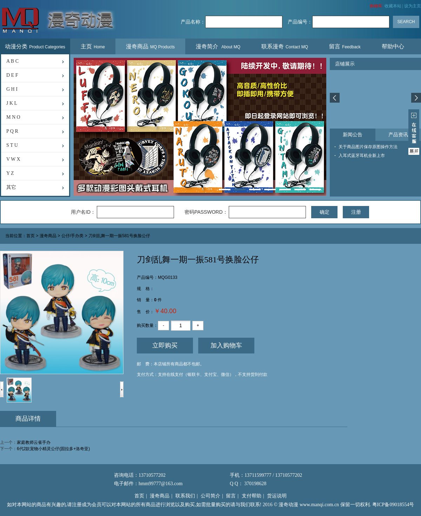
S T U (12, 145)
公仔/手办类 (72, 236)
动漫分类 (35, 46)
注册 (356, 212)
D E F (12, 75)
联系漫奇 (284, 46)
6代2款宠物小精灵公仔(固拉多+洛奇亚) (53, 448)
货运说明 (277, 495)
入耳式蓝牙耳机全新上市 (362, 155)
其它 (11, 187)
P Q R (12, 131)
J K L (11, 103)
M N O (13, 117)
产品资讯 (398, 134)
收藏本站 (393, 6)
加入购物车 (226, 345)
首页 (30, 236)
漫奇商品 (150, 46)
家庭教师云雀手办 (34, 442)
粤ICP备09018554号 (393, 504)
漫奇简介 (218, 46)
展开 (413, 132)
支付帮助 (251, 495)
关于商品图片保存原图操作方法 (368, 146)
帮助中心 (394, 46)
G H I (12, 89)
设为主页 (412, 6)
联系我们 (185, 495)
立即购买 (165, 345)
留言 (345, 46)
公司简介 (210, 495)
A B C (12, 61)
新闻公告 (352, 134)
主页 (93, 46)
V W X (13, 159)
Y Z (10, 173)
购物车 (376, 6)
